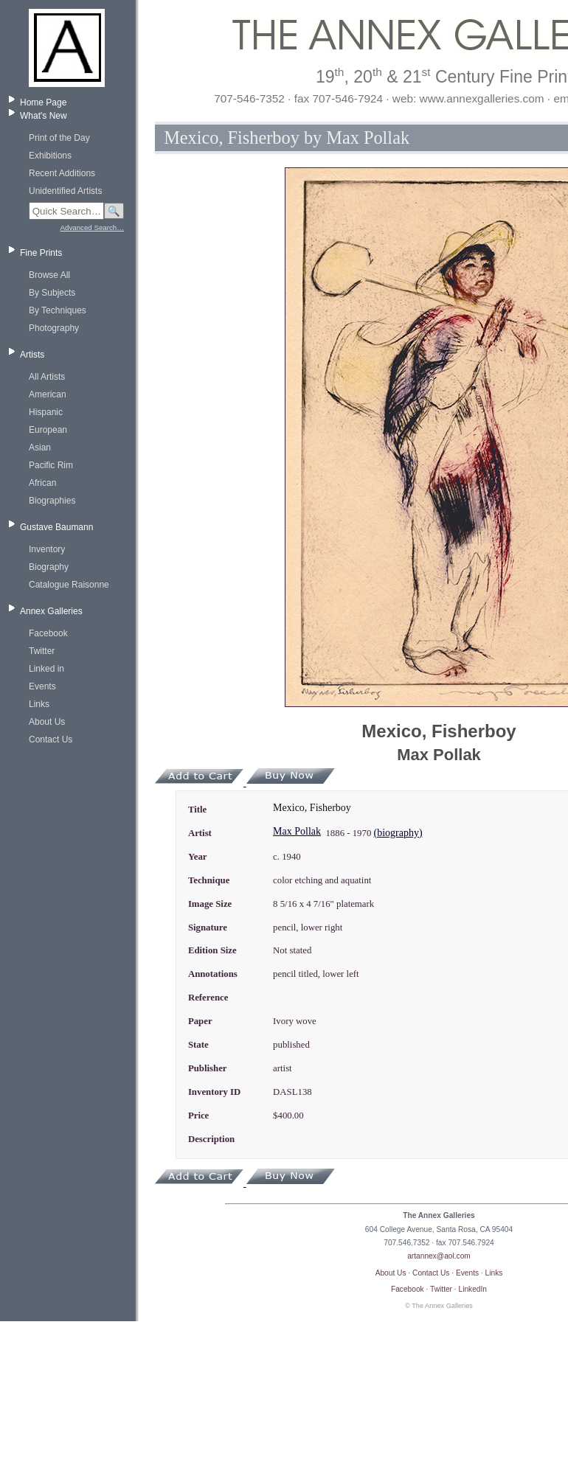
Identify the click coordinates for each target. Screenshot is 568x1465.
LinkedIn (473, 1289)
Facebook (48, 633)
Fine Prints (41, 253)
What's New (43, 116)
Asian (40, 447)
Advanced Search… (92, 227)
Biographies (52, 500)
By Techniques (57, 310)
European (48, 430)
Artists (32, 354)
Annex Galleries (51, 611)
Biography (49, 567)
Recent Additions (62, 173)
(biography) (397, 832)
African (42, 483)
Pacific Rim (51, 465)
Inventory (47, 549)
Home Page (43, 102)
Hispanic (46, 412)
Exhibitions (50, 155)
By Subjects (52, 293)
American (47, 394)
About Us (47, 722)
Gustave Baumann (56, 527)
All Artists (47, 377)
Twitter (42, 651)
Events (42, 686)
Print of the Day (59, 138)
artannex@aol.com (439, 1256)
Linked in (46, 669)
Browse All (49, 275)
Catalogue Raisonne (69, 585)
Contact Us (50, 739)
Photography (54, 328)
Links (39, 704)
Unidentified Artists (65, 191)
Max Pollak (297, 831)
